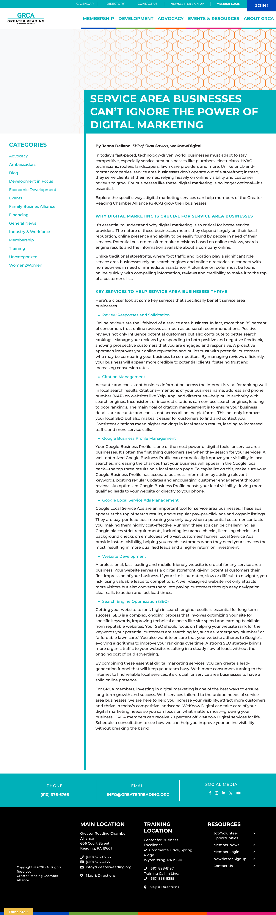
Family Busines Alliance (32, 207)
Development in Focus (31, 182)
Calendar (83, 4)
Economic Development (32, 190)
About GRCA (259, 18)
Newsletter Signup (229, 858)
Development (135, 18)
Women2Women (25, 268)
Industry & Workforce (29, 233)
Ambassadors (22, 164)
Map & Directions (101, 875)
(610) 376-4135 (98, 861)
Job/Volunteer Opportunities (225, 834)
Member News (226, 844)
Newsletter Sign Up (185, 4)
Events (15, 199)
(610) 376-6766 (55, 793)
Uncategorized (23, 259)
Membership (98, 18)
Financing (18, 216)
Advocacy (171, 18)
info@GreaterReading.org (109, 866)
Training (17, 251)
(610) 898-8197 (161, 868)
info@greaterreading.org (138, 793)
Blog (13, 173)
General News (22, 225)
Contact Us (145, 4)
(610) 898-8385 (161, 878)
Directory (113, 4)
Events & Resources (213, 18)
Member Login (227, 4)
